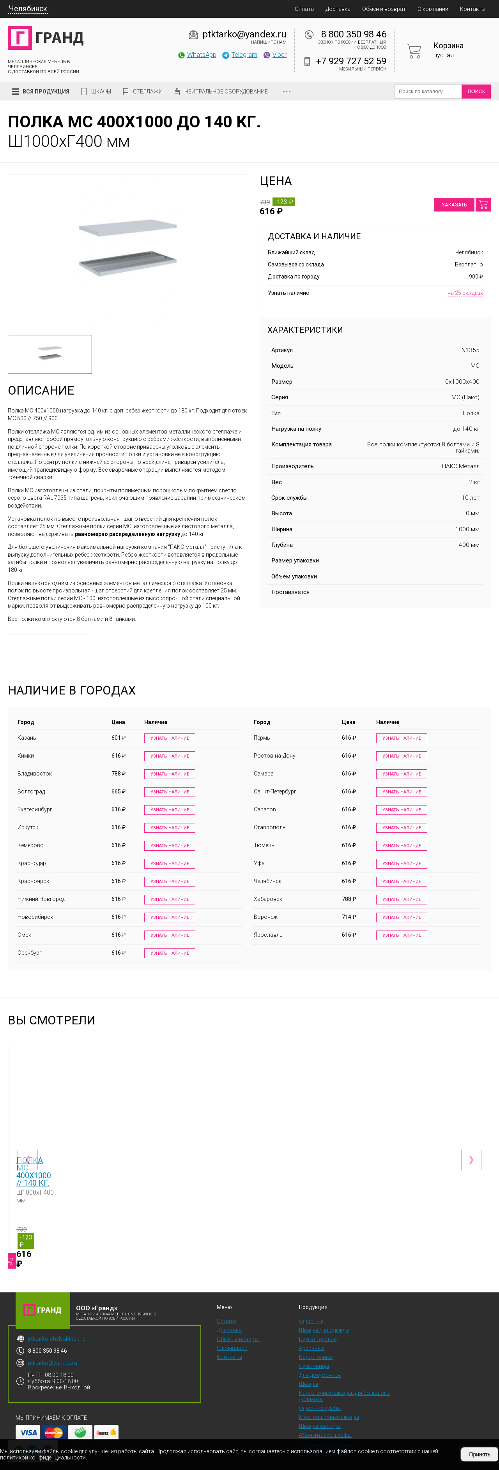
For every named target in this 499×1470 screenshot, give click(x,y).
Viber (274, 54)
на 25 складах (465, 293)
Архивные (311, 1335)
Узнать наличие (168, 739)
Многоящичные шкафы (329, 1404)
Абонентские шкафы (325, 1422)
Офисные (311, 1308)
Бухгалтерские (317, 1326)
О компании (433, 9)
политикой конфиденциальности (43, 1457)
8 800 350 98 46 (353, 34)
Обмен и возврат (384, 9)
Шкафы (101, 91)
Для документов (320, 1362)
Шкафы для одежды (324, 1317)
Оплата (304, 9)
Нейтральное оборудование (226, 91)
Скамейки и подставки (328, 1431)
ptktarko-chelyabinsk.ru (56, 1325)
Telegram (239, 54)
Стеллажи (148, 91)
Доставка (338, 9)
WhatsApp (196, 54)
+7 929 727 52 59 (351, 61)
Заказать (454, 205)
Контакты (472, 9)
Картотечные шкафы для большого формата (344, 1383)
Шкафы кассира (320, 1413)
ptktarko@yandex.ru (244, 34)
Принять (479, 1454)
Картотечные (316, 1344)
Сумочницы (314, 1353)
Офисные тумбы (320, 1395)
